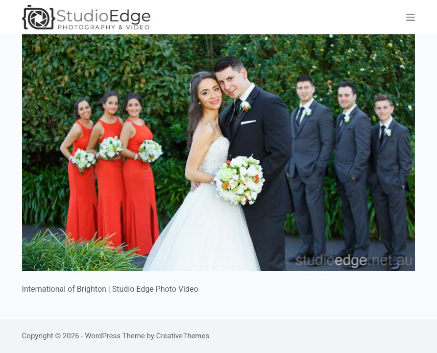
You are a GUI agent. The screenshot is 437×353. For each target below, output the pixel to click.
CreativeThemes (183, 335)
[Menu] (410, 17)
